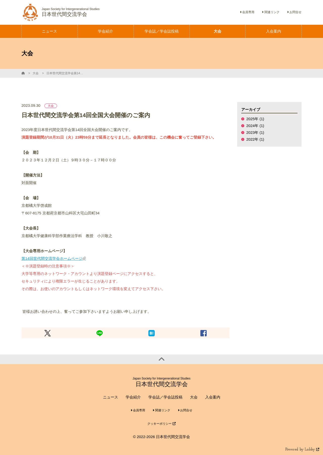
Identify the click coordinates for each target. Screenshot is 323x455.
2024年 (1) (255, 125)
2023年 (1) (255, 132)
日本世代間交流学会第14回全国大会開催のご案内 (65, 73)
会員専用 (247, 12)
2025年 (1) (255, 119)
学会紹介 (133, 397)
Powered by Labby (302, 449)
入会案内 (212, 397)
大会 (36, 73)
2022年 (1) (255, 139)
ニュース (110, 397)
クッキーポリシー (161, 423)
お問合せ (294, 12)
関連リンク (270, 12)
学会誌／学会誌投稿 (165, 397)
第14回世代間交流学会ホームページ (52, 258)
